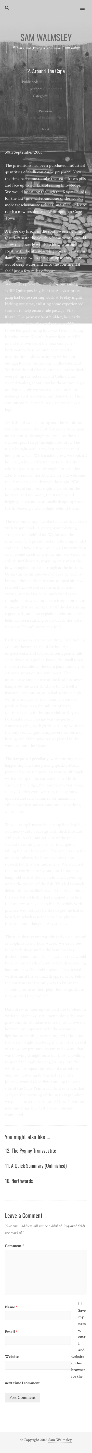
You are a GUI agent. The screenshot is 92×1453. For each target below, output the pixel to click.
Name (11, 1307)
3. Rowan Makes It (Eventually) (46, 135)
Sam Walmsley (60, 1440)
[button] (85, 5)
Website (12, 1356)
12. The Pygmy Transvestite (30, 1150)
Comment (14, 1245)
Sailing (54, 96)
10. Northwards (19, 1180)
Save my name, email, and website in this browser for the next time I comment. (46, 1347)
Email (11, 1331)
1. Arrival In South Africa (46, 117)
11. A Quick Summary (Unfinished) (36, 1165)
